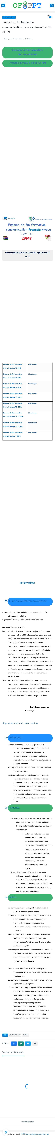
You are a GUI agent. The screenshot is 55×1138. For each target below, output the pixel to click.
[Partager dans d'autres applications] (35, 1043)
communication (9, 17)
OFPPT (25, 1035)
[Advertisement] (27, 111)
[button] (14, 1043)
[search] (52, 5)
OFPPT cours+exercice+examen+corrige (35, 1134)
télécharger (32, 364)
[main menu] (3, 5)
